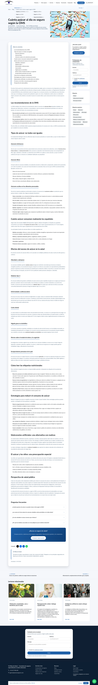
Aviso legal (75, 668)
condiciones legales (38, 649)
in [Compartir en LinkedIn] (23, 546)
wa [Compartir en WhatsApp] (26, 546)
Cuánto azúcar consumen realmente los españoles (26, 58)
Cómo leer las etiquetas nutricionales (23, 75)
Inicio (9, 9)
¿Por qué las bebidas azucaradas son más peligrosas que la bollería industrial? (30, 522)
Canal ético (57, 673)
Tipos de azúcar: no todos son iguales (23, 51)
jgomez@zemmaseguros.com (15, 672)
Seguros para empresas (40, 671)
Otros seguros (44, 2)
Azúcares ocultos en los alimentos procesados (25, 57)
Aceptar (85, 683)
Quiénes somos (58, 671)
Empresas (58, 2)
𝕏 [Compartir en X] (17, 546)
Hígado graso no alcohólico (21, 69)
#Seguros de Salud (77, 121)
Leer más (12, 619)
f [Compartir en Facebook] (20, 546)
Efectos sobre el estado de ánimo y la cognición (25, 71)
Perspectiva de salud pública (21, 82)
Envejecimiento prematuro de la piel (23, 73)
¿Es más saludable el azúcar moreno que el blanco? (24, 517)
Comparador (70, 2)
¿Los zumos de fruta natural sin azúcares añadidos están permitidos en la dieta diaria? (32, 512)
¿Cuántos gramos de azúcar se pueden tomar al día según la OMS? (28, 507)
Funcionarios (63, 2)
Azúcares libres (18, 55)
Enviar (80, 82)
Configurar (80, 683)
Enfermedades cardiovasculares (22, 66)
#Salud (74, 95)
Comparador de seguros (41, 668)
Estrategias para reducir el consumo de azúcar (25, 77)
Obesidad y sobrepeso (20, 62)
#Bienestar (85, 121)
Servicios (51, 2)
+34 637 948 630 (13, 670)
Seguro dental (38, 669)
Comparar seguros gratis (38, 538)
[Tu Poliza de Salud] (9, 3)
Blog (75, 2)
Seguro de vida (38, 673)
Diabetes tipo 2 (18, 64)
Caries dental (18, 68)
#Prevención (75, 114)
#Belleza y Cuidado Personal (79, 119)
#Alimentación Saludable (78, 98)
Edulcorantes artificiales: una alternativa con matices (26, 79)
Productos (36, 2)
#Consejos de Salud (77, 100)
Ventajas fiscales (58, 669)
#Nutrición (80, 109)
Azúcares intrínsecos (19, 53)
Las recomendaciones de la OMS (22, 49)
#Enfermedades (76, 112)
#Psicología (84, 112)
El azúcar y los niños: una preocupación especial (25, 81)
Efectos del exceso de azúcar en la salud (23, 60)
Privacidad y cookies (78, 669)
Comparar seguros (78, 52)
